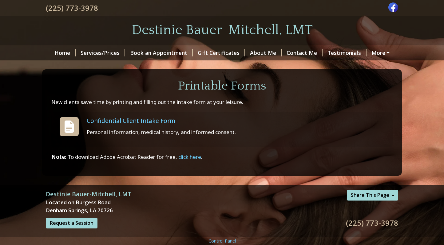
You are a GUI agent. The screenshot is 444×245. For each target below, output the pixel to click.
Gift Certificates (217, 52)
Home (61, 52)
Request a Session (71, 236)
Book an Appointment (157, 52)
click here (189, 169)
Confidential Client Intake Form (131, 133)
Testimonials (343, 52)
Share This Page (370, 208)
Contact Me (301, 52)
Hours (378, 52)
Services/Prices (99, 52)
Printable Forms (71, 66)
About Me (262, 52)
